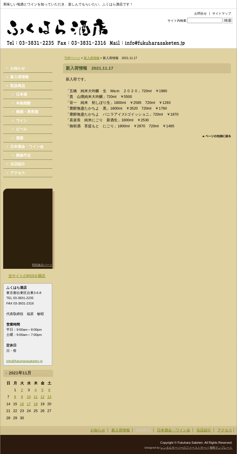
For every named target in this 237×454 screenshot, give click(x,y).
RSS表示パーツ (42, 265)
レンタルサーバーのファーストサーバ (184, 447)
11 (36, 397)
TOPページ (72, 58)
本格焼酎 (23, 103)
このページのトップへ (216, 136)
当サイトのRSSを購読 (26, 276)
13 (49, 397)
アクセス (17, 173)
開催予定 (23, 155)
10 (29, 397)
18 (36, 404)
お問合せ (200, 13)
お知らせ (17, 68)
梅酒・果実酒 (27, 112)
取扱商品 (17, 86)
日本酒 (21, 94)
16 (22, 404)
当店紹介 (17, 164)
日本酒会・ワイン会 (27, 146)
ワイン (21, 120)
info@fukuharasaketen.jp (24, 361)
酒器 (19, 138)
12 (42, 397)
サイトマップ (221, 13)
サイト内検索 (176, 20)
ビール (21, 129)
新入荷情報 (91, 58)
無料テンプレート (221, 447)
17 (29, 404)
